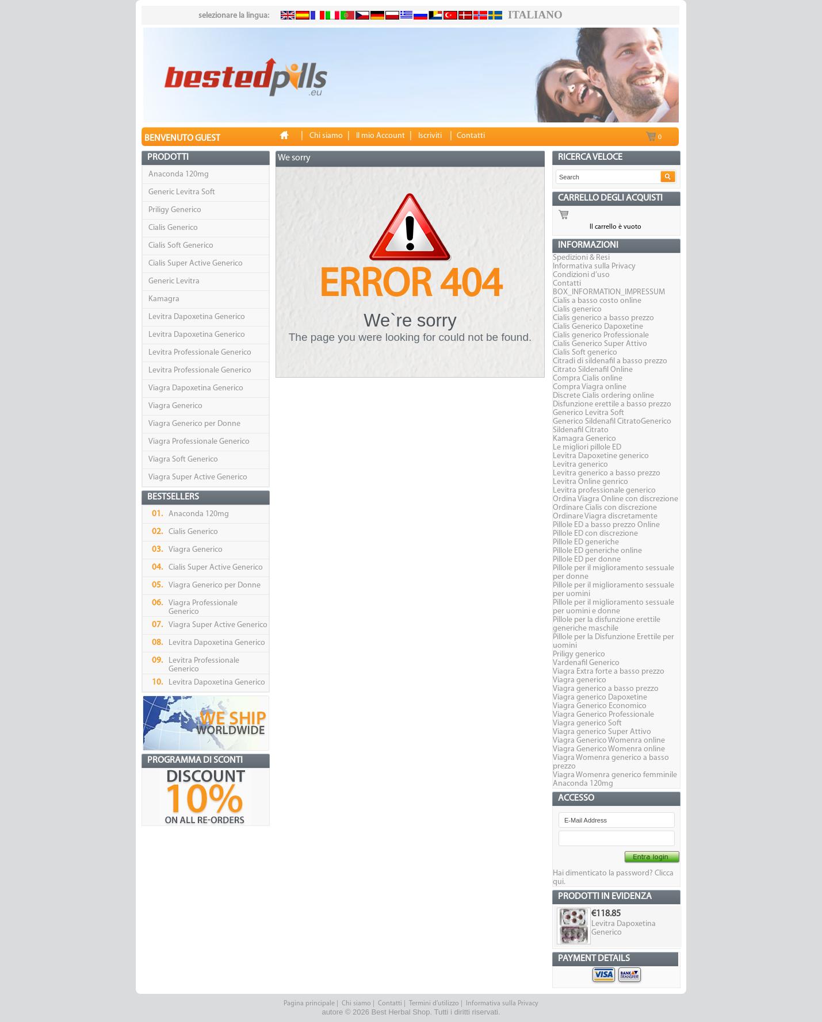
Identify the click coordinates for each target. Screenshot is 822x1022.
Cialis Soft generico (585, 352)
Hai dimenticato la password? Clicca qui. (613, 877)
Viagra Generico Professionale (603, 714)
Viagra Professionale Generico (199, 441)
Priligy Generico (174, 210)
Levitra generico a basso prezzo (606, 473)
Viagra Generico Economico (600, 706)
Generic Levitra (174, 281)
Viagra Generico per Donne (194, 424)
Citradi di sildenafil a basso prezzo (610, 361)
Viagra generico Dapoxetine (600, 697)
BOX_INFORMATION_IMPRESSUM (609, 292)
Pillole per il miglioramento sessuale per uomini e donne (613, 607)
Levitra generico (580, 464)
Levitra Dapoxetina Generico (196, 317)
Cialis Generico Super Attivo (600, 344)
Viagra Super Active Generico (197, 477)
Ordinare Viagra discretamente (605, 516)
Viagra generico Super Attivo (602, 732)
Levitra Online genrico (590, 482)
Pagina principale (309, 1003)
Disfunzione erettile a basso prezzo (612, 404)
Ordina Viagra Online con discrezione (615, 499)
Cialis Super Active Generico (195, 263)
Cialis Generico (173, 228)
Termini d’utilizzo (434, 1003)
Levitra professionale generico (604, 490)
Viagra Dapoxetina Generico (195, 388)
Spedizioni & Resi (581, 257)
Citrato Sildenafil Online (593, 370)
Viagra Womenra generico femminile (615, 775)
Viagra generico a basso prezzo (606, 689)
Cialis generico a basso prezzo (603, 318)
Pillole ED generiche (586, 542)
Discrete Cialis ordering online (603, 395)
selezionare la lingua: (233, 15)
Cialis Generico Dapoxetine (598, 326)
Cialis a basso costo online (597, 301)
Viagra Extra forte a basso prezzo (608, 671)
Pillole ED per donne (587, 559)
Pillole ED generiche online (597, 551)
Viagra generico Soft (587, 723)
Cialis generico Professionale (601, 335)
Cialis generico (577, 309)
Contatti (567, 283)
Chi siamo (356, 1003)
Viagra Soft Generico (183, 459)
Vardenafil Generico (586, 663)
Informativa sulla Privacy (594, 266)
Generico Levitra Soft (588, 413)
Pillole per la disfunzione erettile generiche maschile (606, 624)
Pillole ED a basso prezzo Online (606, 525)
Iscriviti (430, 136)
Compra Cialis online (587, 378)
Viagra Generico (175, 406)
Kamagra (163, 299)
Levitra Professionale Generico (199, 352)
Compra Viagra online (589, 387)
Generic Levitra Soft (181, 192)
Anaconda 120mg (178, 174)
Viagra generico (579, 680)
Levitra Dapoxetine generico (601, 456)
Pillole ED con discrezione (595, 533)
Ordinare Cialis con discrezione (605, 508)
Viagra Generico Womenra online (609, 740)
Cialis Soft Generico (180, 245)
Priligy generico (579, 654)
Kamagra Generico (584, 439)
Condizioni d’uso (581, 275)
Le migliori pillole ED (587, 447)
